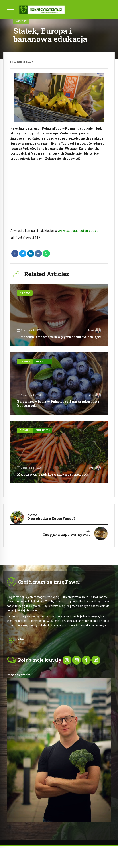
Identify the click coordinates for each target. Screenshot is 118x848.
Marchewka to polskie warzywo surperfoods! (53, 474)
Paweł (94, 331)
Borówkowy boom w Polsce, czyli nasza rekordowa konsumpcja (58, 403)
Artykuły (21, 21)
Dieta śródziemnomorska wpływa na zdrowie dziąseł (59, 337)
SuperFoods (43, 361)
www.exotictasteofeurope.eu (78, 230)
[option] (59, 97)
